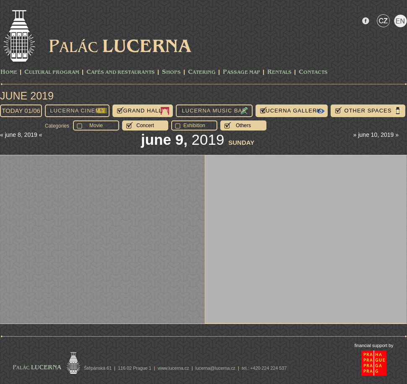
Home (8, 72)
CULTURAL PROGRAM (51, 72)
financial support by (374, 345)
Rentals (279, 72)
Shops (171, 72)
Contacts (313, 72)
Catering (202, 72)
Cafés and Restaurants (120, 72)
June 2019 (27, 96)
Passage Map (241, 72)
